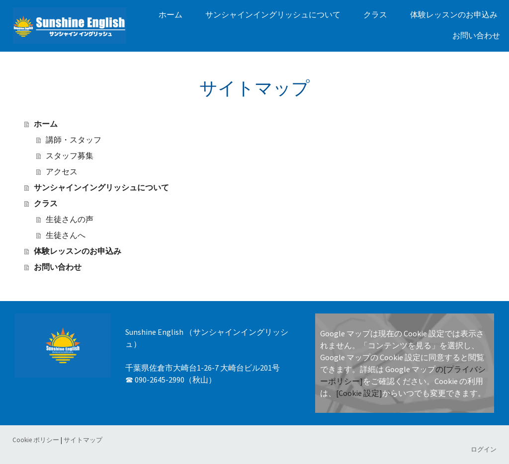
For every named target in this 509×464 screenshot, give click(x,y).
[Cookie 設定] (359, 393)
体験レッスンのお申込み (454, 14)
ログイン (484, 449)
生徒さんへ (65, 235)
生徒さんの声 (69, 219)
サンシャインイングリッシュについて (272, 14)
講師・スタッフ (73, 140)
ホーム (170, 14)
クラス (375, 14)
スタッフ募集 (69, 156)
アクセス (62, 171)
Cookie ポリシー (35, 440)
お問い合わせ (476, 35)
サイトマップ (83, 440)
